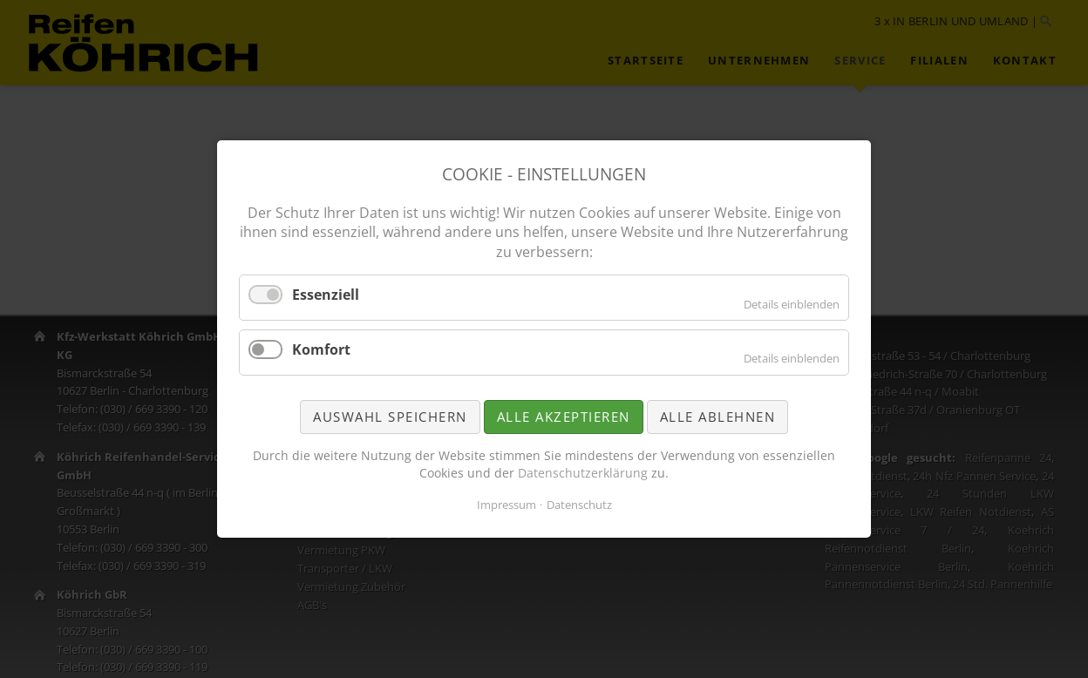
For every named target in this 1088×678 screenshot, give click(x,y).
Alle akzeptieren (563, 416)
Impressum (506, 504)
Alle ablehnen (718, 416)
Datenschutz (579, 504)
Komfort (321, 349)
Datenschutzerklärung (583, 472)
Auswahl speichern (390, 416)
